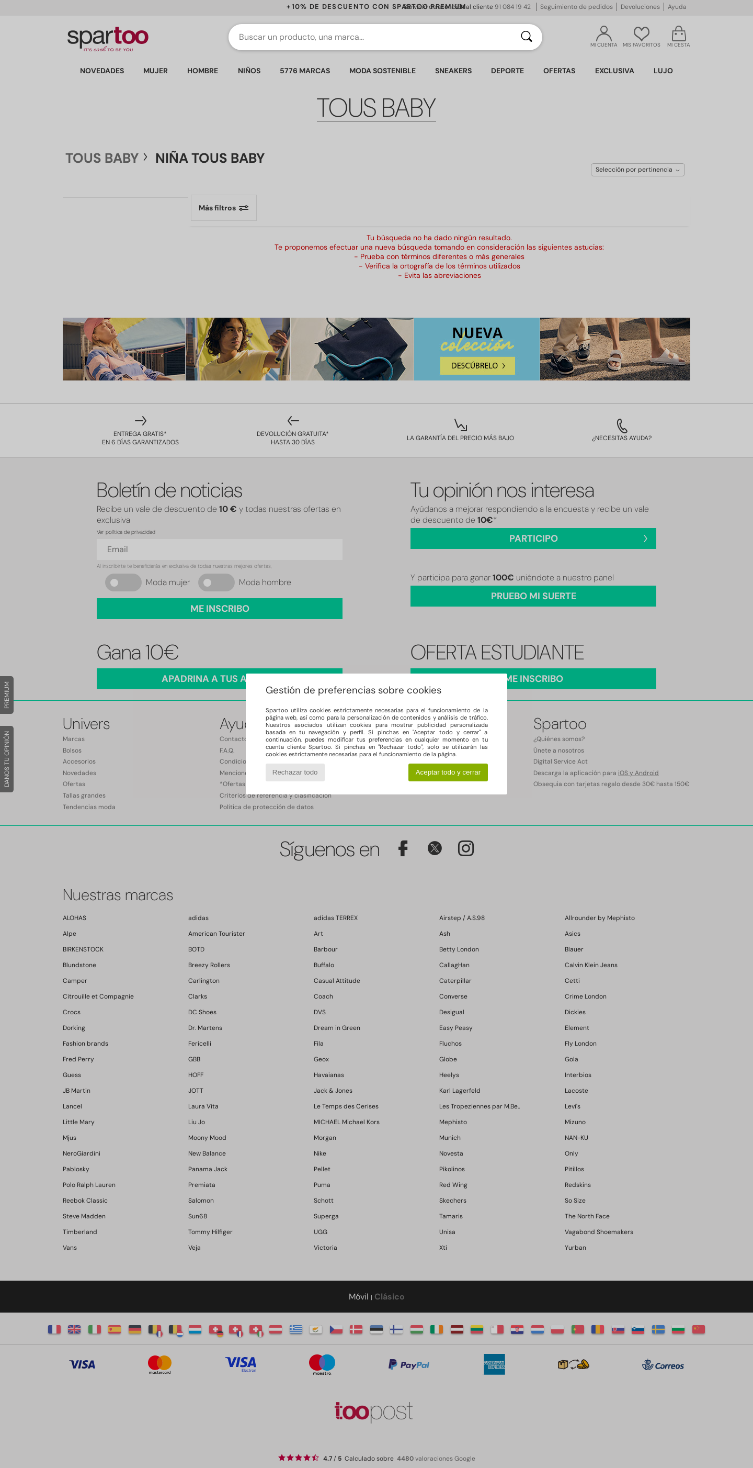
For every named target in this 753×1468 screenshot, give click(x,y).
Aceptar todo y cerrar (448, 772)
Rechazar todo (295, 772)
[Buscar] (526, 37)
